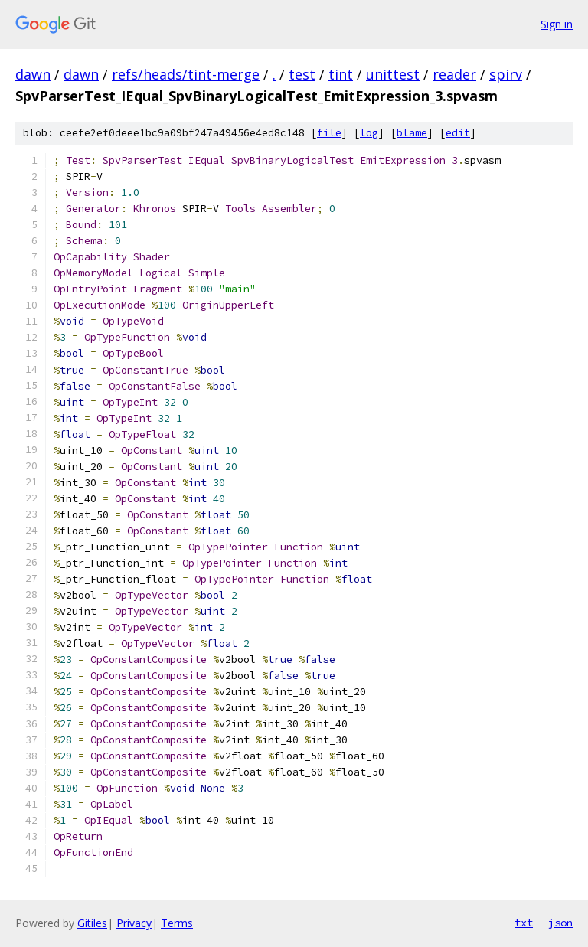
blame (412, 132)
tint (340, 74)
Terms (177, 923)
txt (523, 922)
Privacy (134, 923)
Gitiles (92, 923)
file (329, 132)
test (302, 74)
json (560, 922)
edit (458, 132)
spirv (505, 74)
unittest (393, 74)
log (369, 132)
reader (454, 74)
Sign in (557, 24)
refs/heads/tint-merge (186, 74)
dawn (33, 74)
